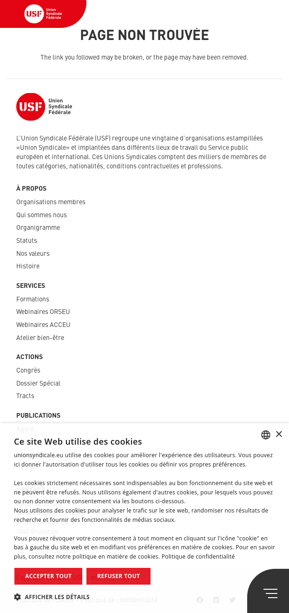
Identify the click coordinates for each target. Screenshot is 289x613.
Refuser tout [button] (118, 576)
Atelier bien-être (40, 338)
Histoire (27, 266)
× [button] (278, 434)
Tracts (25, 396)
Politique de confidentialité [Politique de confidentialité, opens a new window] (198, 556)
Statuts (26, 241)
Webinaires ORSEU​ (43, 312)
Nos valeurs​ (33, 254)
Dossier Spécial (38, 383)
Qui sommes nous (41, 215)
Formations (32, 299)
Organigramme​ (38, 228)
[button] (144, 597)
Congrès (28, 370)
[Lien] (43, 14)
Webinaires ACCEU (43, 325)
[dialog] (144, 518)
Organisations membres (50, 202)
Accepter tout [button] (48, 576)
